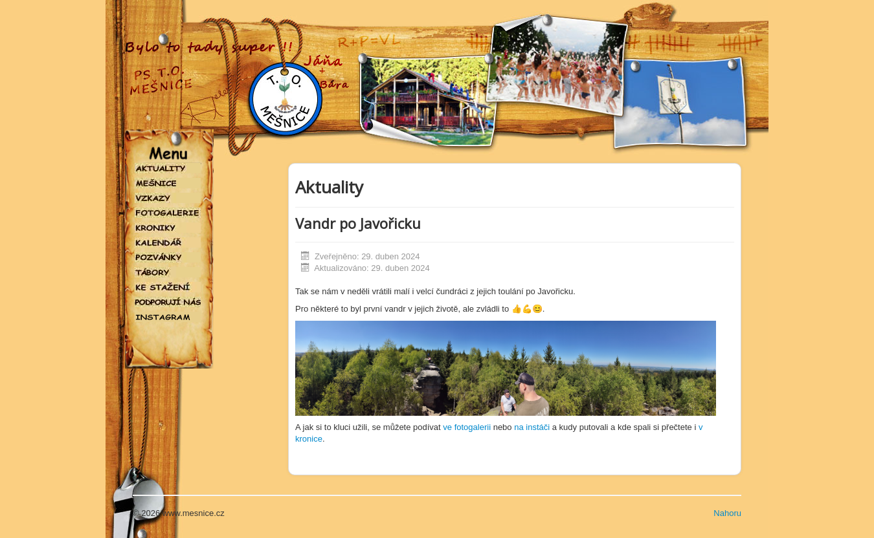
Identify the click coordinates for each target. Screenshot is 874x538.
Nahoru (727, 513)
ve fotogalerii (468, 427)
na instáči (532, 427)
